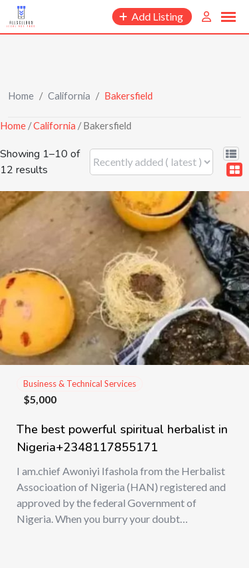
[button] (228, 17)
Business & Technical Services (79, 383)
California (69, 96)
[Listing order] (151, 162)
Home (21, 96)
